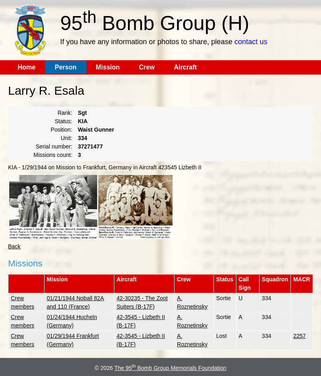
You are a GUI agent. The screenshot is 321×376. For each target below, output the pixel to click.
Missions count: (53, 155)
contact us (250, 42)
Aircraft (185, 67)
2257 (299, 336)
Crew (146, 67)
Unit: (66, 138)
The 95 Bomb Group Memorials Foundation (170, 368)
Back (14, 246)
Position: (61, 129)
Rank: (64, 113)
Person (65, 67)
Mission (108, 67)
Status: (63, 121)
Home (26, 67)
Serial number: (54, 146)
